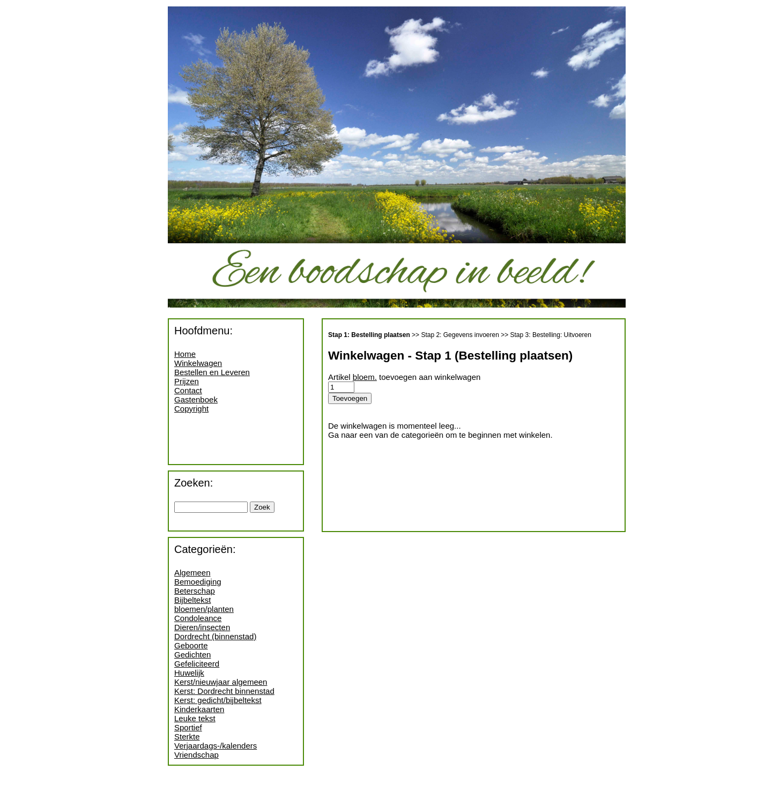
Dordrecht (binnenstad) (215, 636)
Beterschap (194, 590)
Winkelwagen (198, 363)
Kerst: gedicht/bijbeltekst (218, 700)
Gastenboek (196, 399)
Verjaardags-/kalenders (215, 745)
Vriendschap (196, 754)
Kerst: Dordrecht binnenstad (224, 691)
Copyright (191, 408)
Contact (188, 390)
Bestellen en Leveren (212, 372)
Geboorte (191, 645)
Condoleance (197, 618)
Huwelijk (189, 672)
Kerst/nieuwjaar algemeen (220, 681)
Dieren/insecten (202, 627)
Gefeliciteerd (196, 663)
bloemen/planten (204, 609)
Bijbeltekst (192, 599)
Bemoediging (197, 581)
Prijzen (186, 381)
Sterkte (187, 736)
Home (185, 353)
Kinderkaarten (199, 709)
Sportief (188, 727)
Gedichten (192, 654)
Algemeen (192, 572)
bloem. (365, 377)
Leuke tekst (195, 718)
